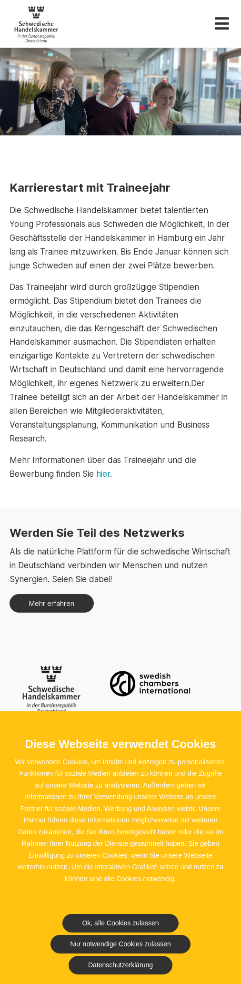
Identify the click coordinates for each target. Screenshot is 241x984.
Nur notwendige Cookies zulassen (120, 944)
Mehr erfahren (51, 603)
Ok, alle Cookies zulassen (120, 923)
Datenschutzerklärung (120, 965)
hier (103, 474)
